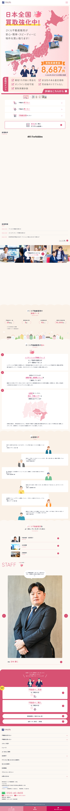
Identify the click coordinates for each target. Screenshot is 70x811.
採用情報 (4, 768)
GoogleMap (5, 787)
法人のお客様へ (6, 764)
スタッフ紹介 (5, 743)
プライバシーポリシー (8, 772)
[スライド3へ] (38, 97)
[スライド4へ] (44, 97)
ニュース (4, 747)
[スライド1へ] (26, 97)
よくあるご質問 (6, 751)
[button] (4, 616)
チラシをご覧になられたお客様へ (11, 760)
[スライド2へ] (32, 97)
